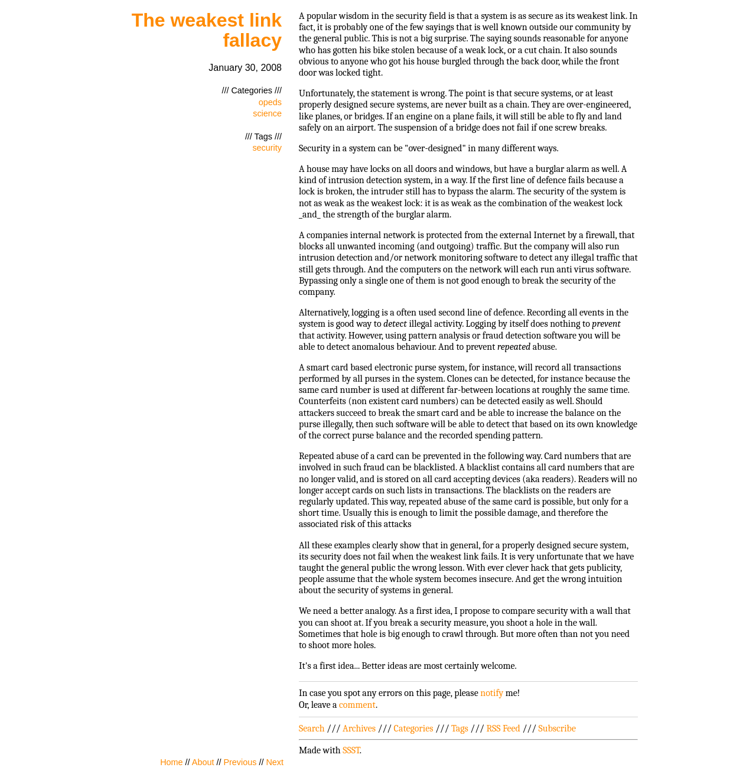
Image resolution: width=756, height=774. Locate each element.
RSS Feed (503, 728)
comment (357, 705)
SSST (351, 750)
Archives (359, 728)
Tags (459, 728)
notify (491, 693)
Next (275, 762)
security (267, 147)
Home (171, 762)
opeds (270, 102)
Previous (239, 762)
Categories (414, 728)
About (203, 762)
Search (312, 728)
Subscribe (557, 728)
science (267, 113)
